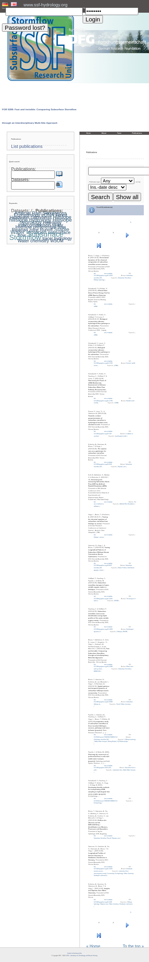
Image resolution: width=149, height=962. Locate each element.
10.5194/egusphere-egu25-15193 (103, 275)
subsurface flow (117, 770)
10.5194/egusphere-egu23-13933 (103, 629)
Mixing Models (112, 741)
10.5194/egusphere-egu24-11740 (103, 363)
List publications (27, 146)
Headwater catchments (100, 875)
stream (102, 537)
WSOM (116, 601)
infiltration (96, 506)
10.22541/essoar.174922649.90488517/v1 (106, 737)
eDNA (95, 306)
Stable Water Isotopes (101, 741)
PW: (84, 8)
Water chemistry (126, 704)
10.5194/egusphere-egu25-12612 (103, 599)
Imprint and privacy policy (74, 953)
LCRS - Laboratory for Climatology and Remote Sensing (81, 955)
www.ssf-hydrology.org (45, 4)
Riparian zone (122, 467)
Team (119, 133)
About (104, 133)
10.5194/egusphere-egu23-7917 (103, 434)
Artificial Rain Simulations (127, 504)
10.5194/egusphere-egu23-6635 (103, 464)
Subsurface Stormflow (124, 278)
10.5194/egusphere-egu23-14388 (103, 666)
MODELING (97, 671)
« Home (93, 946)
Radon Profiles (122, 568)
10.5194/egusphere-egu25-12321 (103, 869)
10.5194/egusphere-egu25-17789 (103, 401)
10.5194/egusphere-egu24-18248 (103, 702)
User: (4, 8)
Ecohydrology (97, 803)
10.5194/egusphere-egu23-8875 (103, 565)
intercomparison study (100, 873)
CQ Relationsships (122, 741)
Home (88, 133)
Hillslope (96, 537)
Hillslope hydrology (99, 280)
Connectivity (110, 873)
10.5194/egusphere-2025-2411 (102, 767)
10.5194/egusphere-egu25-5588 (103, 902)
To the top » (133, 946)
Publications (137, 133)
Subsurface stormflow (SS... (102, 739)
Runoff (118, 704)
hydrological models (121, 436)
